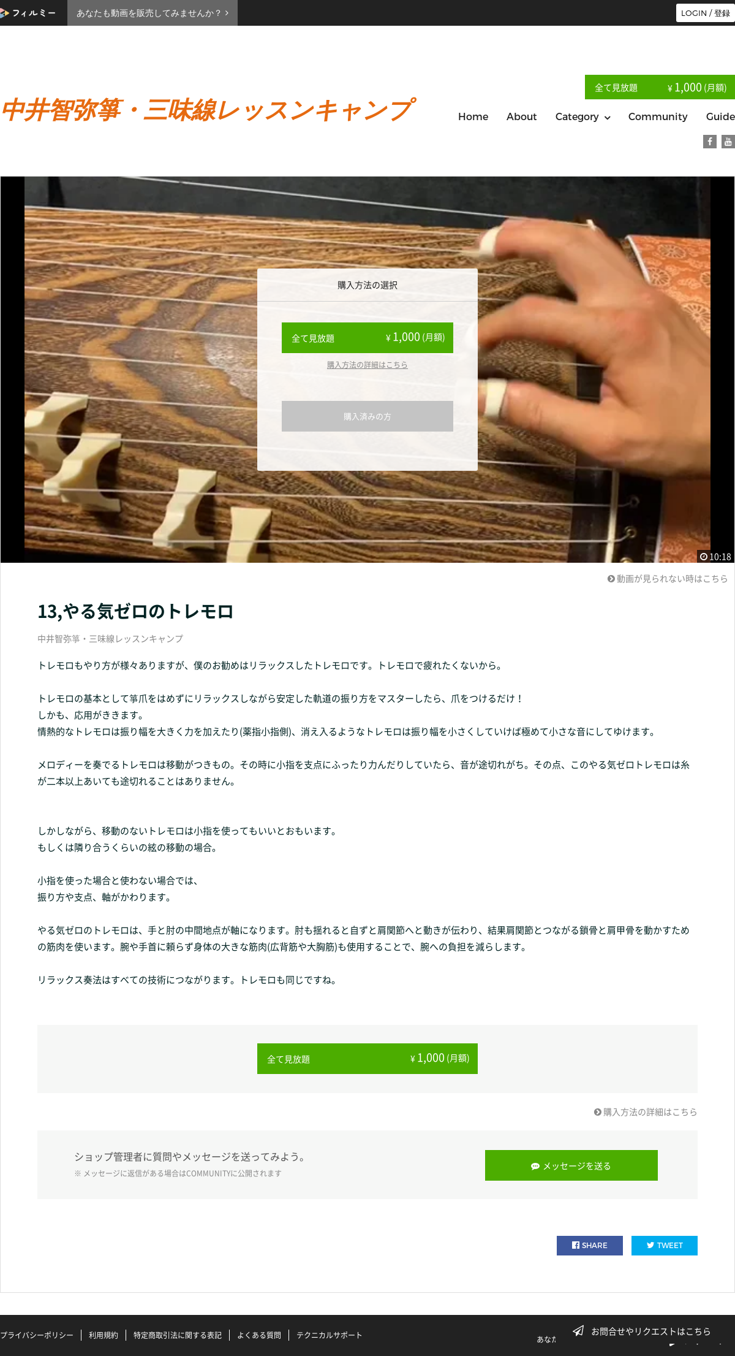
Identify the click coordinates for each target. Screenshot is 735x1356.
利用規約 (103, 1333)
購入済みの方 (367, 416)
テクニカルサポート (329, 1333)
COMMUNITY (208, 1172)
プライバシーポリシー (37, 1333)
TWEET (665, 1243)
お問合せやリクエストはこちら (645, 1331)
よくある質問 (259, 1333)
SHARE (590, 1243)
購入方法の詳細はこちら (367, 364)
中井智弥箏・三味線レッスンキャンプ (110, 638)
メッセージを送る (573, 1163)
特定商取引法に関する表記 (178, 1333)
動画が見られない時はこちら (668, 578)
